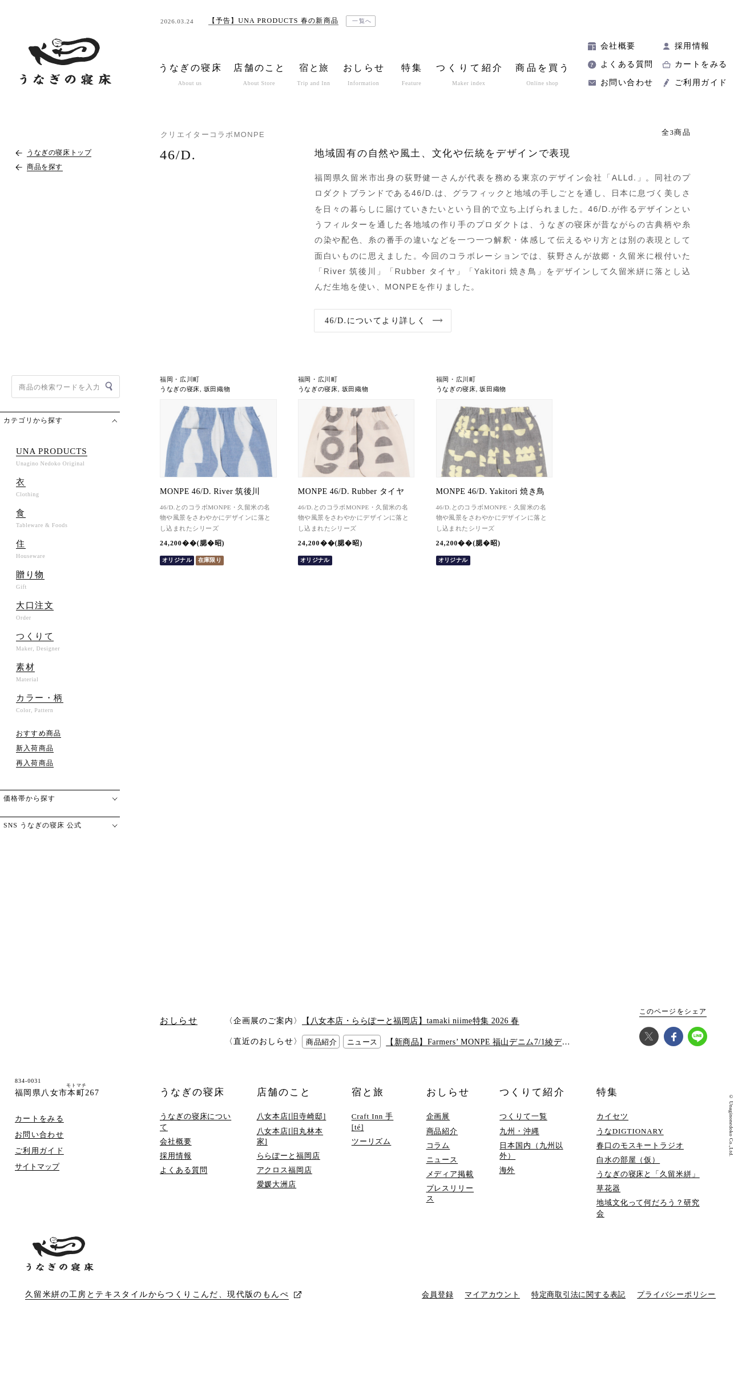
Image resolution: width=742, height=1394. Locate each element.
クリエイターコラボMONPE (212, 134)
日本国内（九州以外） (531, 1150)
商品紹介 (442, 1131)
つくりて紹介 (531, 1092)
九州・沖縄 (519, 1131)
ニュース (442, 1159)
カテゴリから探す (33, 420)
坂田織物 (217, 389)
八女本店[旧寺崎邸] (291, 1116)
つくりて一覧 (523, 1116)
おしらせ (448, 1092)
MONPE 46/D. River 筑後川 (210, 491)
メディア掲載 (450, 1174)
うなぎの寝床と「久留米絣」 (648, 1174)
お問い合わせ (626, 82)
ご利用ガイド (701, 82)
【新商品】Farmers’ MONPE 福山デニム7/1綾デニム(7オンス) (500, 1042)
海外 (507, 1170)
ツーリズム (372, 1141)
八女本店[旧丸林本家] (290, 1136)
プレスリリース (450, 1193)
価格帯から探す (29, 798)
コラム (438, 1145)
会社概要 (618, 46)
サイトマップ (37, 1166)
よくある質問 (626, 64)
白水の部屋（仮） (628, 1159)
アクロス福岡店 (284, 1170)
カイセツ (612, 1116)
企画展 (438, 1116)
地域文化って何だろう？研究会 (648, 1207)
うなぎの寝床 (180, 389)
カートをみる (701, 64)
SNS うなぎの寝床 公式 (42, 825)
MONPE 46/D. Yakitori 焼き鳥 (490, 491)
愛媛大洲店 (277, 1184)
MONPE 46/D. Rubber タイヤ (351, 491)
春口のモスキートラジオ (640, 1145)
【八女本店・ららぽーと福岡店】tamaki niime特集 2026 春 (410, 1021)
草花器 (608, 1188)
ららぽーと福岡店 (288, 1155)
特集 (607, 1092)
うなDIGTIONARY (630, 1131)
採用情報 (692, 46)
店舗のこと (284, 1092)
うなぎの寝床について (195, 1121)
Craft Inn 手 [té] (373, 1121)
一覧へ (362, 21)
